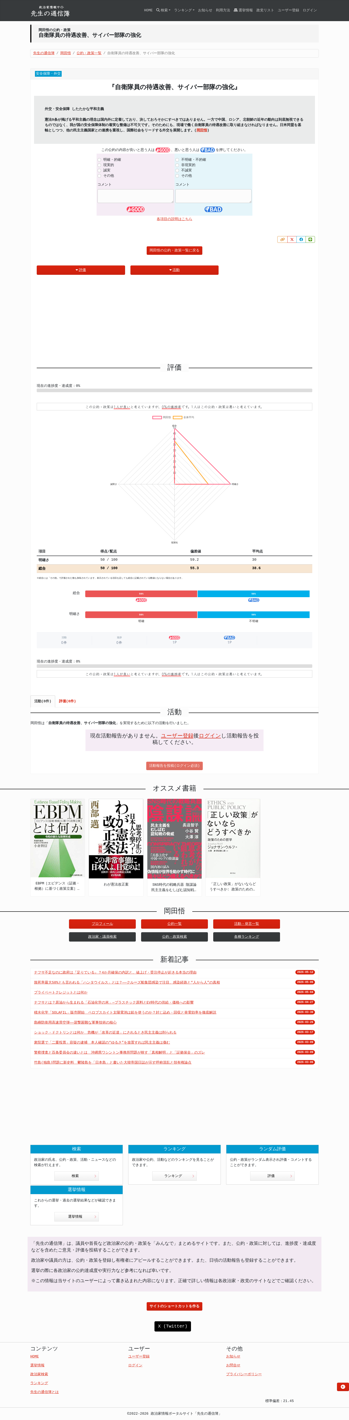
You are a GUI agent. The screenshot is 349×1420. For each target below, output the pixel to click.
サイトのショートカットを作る (174, 1306)
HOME (148, 10)
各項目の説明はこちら (174, 219)
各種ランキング (246, 937)
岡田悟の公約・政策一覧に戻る (174, 251)
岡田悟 (202, 131)
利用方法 (223, 10)
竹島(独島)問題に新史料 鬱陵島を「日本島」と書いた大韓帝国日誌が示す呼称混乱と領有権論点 (112, 1063)
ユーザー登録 (288, 10)
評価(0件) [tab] (67, 701)
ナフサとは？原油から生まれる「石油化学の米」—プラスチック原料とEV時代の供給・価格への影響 (114, 1003)
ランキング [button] (183, 10)
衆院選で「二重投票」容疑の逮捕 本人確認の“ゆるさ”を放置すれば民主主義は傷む (102, 1043)
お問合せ (233, 1366)
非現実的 (188, 165)
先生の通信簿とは (44, 1392)
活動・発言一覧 (246, 924)
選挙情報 (243, 10)
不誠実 (186, 171)
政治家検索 (39, 1374)
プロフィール (102, 924)
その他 (108, 176)
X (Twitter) (172, 1326)
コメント (104, 185)
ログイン (310, 10)
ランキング (179, 1176)
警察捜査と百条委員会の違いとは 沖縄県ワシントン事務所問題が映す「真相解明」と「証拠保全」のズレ (119, 1053)
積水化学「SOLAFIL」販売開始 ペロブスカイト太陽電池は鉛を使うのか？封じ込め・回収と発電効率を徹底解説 (125, 1013)
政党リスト (265, 10)
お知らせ (205, 10)
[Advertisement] (174, 321)
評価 (81, 270)
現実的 (108, 165)
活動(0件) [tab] (42, 701)
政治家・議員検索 (102, 937)
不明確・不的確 (193, 160)
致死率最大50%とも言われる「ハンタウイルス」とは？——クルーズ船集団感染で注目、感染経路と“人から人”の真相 (127, 983)
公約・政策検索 (174, 937)
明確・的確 (112, 160)
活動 (174, 270)
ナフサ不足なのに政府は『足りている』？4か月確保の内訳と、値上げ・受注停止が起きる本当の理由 (115, 973)
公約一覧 (174, 924)
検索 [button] (162, 10)
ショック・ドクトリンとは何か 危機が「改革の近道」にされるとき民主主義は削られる (105, 1033)
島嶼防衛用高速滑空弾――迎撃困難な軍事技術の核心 (75, 1023)
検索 (84, 1176)
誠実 (106, 171)
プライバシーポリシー (244, 1374)
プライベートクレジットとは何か (60, 993)
